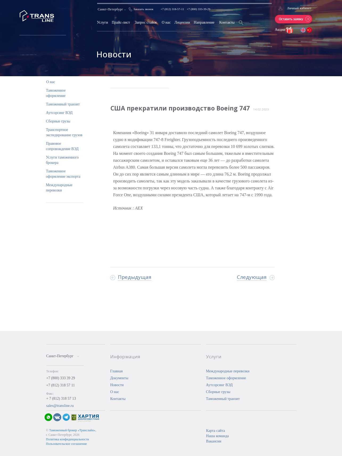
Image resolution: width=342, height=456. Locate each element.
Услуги (102, 22)
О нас (166, 22)
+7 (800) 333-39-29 (199, 9)
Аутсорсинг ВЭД (59, 113)
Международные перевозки (228, 371)
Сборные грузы (58, 121)
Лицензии (182, 22)
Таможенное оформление (226, 378)
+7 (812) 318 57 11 (60, 385)
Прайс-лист (121, 22)
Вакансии (213, 441)
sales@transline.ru (60, 406)
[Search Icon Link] (241, 26)
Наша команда (217, 436)
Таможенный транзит (63, 104)
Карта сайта (215, 431)
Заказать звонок (143, 9)
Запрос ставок (146, 22)
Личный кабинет (299, 8)
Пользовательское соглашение (66, 444)
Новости (117, 385)
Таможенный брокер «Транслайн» (72, 430)
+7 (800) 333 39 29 (60, 378)
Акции (280, 30)
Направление (204, 22)
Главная (116, 371)
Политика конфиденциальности (67, 439)
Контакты (227, 22)
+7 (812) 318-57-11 (172, 9)
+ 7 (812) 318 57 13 (61, 398)
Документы (119, 378)
